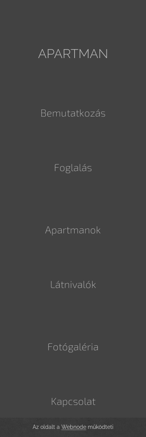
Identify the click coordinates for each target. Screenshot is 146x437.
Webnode (73, 427)
